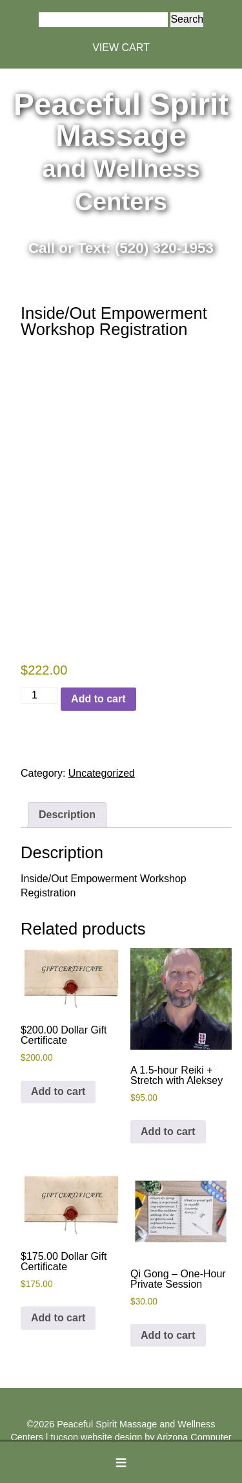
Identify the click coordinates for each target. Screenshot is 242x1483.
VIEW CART (121, 47)
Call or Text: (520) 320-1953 (121, 248)
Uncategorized (101, 773)
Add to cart (98, 698)
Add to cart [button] (58, 1091)
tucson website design (97, 1437)
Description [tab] (67, 814)
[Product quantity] (39, 695)
